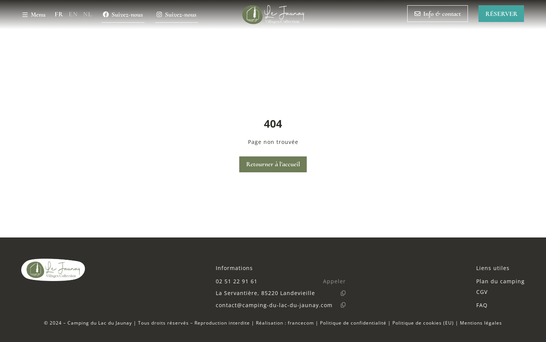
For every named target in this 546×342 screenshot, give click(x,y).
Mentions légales (481, 323)
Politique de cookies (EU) (423, 323)
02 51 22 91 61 (236, 281)
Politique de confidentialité (353, 323)
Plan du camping (500, 281)
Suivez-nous (123, 15)
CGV (482, 291)
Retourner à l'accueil (273, 164)
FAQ (482, 305)
